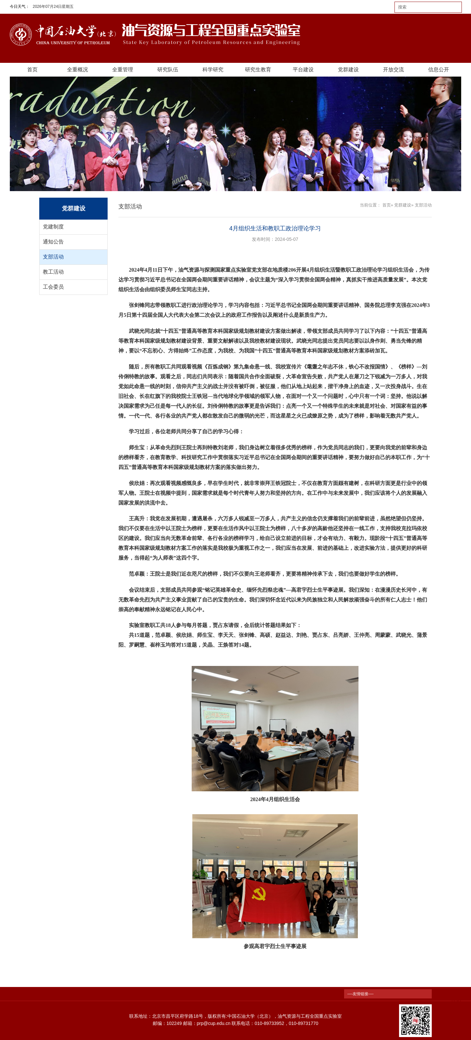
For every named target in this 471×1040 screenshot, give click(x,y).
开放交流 (393, 69)
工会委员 (53, 287)
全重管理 (122, 69)
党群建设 (348, 69)
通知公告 (53, 241)
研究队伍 (167, 69)
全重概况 (77, 69)
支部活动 (53, 257)
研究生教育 (258, 69)
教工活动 (53, 272)
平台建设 (303, 69)
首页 (32, 69)
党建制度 (53, 226)
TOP (455, 997)
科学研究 (212, 69)
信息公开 (438, 69)
